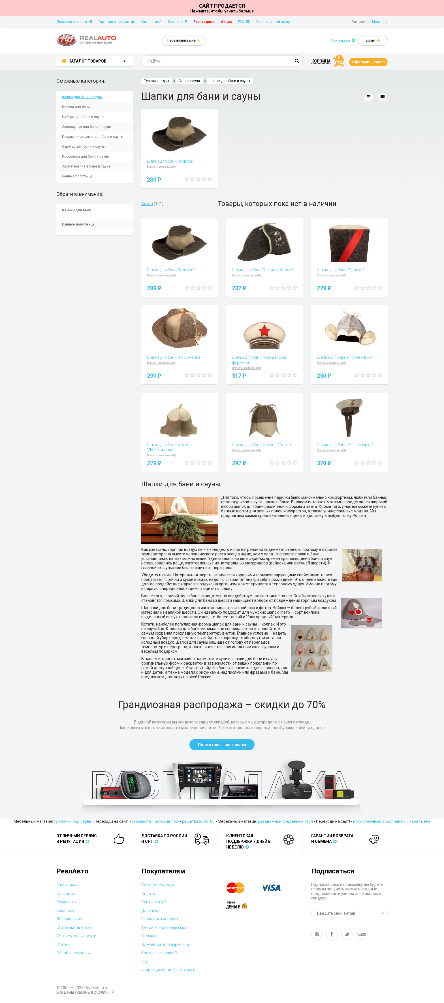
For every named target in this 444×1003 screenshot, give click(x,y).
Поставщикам (69, 919)
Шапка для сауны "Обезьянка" (345, 357)
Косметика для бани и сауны (86, 156)
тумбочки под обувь (72, 821)
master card (240, 888)
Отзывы (148, 936)
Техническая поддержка (163, 927)
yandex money (240, 904)
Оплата (148, 893)
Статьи (63, 944)
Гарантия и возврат (116, 22)
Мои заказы (343, 40)
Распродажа (203, 22)
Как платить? (151, 22)
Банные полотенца (77, 176)
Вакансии (65, 910)
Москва (378, 22)
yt (362, 934)
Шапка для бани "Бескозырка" (345, 445)
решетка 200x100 (198, 821)
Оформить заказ (368, 62)
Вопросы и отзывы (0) (161, 166)
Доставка (150, 910)
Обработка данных (73, 953)
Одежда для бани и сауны (83, 147)
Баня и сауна (189, 81)
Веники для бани (76, 107)
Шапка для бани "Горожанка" (174, 357)
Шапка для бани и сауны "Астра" (262, 445)
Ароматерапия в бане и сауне (86, 166)
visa (275, 888)
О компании (67, 885)
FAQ (243, 22)
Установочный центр (273, 22)
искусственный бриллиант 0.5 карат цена (391, 821)
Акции (226, 22)
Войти (373, 40)
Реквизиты (66, 902)
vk (317, 934)
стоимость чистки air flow (155, 821)
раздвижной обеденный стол (285, 821)
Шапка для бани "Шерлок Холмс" (262, 270)
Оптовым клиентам (74, 927)
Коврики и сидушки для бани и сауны (92, 137)
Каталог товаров (157, 885)
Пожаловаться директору (165, 944)
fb (332, 934)
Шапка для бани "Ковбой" (171, 161)
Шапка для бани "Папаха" (340, 270)
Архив (147, 203)
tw (347, 934)
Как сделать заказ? (159, 953)
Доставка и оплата (74, 22)
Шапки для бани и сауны (82, 97)
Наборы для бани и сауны (83, 117)
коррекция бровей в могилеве (169, 970)
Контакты (177, 22)
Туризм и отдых (156, 81)
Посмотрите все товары (222, 744)
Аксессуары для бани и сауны (87, 127)
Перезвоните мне (183, 40)
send (383, 913)
